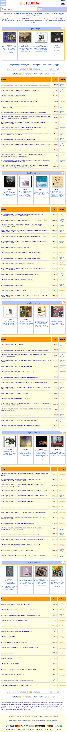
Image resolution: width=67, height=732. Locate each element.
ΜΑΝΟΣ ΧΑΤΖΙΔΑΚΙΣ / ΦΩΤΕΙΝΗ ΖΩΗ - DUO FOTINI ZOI (17, 523)
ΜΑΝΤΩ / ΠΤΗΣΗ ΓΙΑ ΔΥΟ (8, 658)
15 (44, 74)
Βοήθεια (46, 716)
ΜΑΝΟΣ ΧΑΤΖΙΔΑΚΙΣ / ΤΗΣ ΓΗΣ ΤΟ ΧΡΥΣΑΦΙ (14, 415)
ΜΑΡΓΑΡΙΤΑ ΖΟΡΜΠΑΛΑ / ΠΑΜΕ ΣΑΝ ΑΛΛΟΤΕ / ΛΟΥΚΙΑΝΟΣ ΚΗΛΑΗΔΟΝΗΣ (25, 49)
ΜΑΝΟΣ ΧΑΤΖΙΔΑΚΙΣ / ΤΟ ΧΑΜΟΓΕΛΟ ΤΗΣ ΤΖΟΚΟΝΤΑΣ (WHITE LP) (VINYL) (24, 495)
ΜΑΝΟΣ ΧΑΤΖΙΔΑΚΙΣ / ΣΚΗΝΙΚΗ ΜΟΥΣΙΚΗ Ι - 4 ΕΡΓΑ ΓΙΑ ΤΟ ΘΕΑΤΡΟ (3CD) (23, 360)
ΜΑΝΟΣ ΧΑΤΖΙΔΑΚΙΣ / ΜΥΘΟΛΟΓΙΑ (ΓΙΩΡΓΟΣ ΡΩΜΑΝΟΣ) (18, 139)
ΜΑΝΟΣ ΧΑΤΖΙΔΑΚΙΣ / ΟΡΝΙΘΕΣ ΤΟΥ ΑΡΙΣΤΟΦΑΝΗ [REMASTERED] (21, 258)
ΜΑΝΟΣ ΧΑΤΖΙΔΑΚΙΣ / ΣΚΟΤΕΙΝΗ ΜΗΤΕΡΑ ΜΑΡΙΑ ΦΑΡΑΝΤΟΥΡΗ (20, 377)
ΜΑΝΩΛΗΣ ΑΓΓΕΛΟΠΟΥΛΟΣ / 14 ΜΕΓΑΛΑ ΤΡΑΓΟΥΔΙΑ (17, 680)
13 (39, 74)
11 (34, 74)
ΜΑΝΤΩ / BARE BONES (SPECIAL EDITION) (14, 555)
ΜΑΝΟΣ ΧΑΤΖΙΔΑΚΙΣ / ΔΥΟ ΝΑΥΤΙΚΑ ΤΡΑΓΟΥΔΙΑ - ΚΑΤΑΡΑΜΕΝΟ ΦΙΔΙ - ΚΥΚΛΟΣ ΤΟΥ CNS (25, 194)
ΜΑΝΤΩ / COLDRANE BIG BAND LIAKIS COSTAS (15, 604)
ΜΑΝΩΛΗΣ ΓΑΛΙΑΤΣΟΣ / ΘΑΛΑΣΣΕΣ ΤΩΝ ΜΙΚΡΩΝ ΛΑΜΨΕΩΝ (41, 193)
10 (32, 74)
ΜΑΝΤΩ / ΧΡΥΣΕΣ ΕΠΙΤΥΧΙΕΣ (10, 669)
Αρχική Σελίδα (12, 720)
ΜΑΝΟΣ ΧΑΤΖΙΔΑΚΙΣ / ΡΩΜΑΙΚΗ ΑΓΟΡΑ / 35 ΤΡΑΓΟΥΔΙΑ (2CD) (19, 350)
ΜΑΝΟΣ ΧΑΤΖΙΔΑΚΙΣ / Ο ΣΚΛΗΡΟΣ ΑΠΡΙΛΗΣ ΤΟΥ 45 (16, 220)
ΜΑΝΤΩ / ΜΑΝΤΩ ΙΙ (7, 642)
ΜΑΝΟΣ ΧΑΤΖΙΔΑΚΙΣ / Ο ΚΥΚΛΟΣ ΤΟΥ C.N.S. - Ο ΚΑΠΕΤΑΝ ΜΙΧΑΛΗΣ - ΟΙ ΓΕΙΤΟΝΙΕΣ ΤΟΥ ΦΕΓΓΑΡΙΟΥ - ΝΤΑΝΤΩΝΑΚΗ (23, 155)
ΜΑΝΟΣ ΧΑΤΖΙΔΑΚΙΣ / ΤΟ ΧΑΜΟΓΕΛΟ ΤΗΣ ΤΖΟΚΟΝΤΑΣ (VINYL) (20, 490)
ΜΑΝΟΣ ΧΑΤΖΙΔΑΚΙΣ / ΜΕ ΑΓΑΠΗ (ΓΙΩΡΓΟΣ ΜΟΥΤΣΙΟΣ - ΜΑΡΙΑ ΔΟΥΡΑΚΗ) (23, 112)
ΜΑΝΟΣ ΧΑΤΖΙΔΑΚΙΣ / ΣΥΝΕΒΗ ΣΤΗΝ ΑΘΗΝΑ (14, 393)
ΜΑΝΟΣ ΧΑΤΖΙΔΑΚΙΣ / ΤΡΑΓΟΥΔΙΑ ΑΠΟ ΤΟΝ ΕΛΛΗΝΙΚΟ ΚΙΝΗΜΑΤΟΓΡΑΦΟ (23, 512)
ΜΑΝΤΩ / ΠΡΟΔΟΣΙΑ (7, 653)
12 (37, 74)
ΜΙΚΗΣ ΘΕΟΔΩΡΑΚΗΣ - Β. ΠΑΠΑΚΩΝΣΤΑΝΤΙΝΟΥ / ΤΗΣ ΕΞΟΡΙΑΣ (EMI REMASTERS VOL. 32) (41, 49)
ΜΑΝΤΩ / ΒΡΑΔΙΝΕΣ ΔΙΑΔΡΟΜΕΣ (10, 615)
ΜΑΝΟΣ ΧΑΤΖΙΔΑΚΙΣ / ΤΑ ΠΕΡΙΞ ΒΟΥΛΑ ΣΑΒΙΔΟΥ (16, 398)
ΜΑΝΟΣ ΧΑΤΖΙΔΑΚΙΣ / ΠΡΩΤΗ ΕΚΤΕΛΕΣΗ (13, 290)
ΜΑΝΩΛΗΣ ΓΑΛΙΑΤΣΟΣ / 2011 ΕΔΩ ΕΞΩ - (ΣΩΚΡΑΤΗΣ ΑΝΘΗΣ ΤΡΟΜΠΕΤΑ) (25, 453)
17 (50, 74)
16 (47, 74)
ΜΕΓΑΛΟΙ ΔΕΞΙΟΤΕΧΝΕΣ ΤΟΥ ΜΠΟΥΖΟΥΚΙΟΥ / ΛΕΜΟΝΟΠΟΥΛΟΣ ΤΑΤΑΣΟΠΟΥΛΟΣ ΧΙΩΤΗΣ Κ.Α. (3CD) (9, 49)
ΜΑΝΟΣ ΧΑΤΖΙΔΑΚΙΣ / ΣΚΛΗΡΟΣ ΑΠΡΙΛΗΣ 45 (14, 371)
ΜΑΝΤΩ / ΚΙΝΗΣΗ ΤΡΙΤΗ (8, 636)
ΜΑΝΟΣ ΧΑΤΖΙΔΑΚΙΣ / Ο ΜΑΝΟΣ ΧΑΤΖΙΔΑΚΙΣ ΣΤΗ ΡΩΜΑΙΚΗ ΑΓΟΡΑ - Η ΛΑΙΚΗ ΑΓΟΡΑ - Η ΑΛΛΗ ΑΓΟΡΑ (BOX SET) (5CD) (24, 166)
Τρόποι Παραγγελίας (21, 716)
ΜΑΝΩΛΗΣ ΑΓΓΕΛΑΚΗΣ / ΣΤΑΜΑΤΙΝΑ (12, 674)
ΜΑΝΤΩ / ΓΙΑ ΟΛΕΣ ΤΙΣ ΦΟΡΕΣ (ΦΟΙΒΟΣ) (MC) (14, 620)
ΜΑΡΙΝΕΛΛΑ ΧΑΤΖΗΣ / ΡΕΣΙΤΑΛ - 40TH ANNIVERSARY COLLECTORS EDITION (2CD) (41, 453)
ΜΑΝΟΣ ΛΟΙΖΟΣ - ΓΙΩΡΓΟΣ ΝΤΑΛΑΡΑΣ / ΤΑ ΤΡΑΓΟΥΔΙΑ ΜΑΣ (9, 323)
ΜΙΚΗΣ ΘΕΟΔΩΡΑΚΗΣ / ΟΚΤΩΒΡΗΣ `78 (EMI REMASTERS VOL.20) (9, 453)
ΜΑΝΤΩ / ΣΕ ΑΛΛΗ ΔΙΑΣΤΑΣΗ (10, 664)
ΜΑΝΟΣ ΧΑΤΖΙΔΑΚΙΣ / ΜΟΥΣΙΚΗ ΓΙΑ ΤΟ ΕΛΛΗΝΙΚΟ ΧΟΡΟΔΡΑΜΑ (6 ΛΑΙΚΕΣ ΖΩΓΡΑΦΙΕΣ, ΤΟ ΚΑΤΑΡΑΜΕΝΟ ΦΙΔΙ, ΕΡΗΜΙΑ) (23, 128)
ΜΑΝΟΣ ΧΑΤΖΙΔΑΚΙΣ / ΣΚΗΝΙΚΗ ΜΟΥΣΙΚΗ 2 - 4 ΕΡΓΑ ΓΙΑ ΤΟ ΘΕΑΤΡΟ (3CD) (23, 354)
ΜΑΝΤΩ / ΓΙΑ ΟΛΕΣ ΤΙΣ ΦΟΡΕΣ (10, 626)
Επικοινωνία (11, 716)
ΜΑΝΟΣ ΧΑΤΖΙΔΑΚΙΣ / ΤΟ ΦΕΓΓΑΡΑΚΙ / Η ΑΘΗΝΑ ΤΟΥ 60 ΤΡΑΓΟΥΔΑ (21, 426)
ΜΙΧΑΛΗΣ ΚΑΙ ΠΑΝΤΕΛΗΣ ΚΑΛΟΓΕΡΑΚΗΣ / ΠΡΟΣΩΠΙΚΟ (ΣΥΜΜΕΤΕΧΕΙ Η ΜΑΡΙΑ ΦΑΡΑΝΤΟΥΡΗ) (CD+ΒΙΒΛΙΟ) (9, 585)
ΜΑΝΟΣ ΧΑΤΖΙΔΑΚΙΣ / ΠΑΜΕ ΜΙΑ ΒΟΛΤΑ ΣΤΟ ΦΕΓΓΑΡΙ (17, 263)
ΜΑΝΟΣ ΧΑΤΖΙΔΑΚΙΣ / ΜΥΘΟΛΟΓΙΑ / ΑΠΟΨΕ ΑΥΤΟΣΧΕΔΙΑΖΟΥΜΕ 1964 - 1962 (24, 150)
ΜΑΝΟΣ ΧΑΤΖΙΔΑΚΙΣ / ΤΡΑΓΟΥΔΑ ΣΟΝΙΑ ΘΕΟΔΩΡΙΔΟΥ (17, 507)
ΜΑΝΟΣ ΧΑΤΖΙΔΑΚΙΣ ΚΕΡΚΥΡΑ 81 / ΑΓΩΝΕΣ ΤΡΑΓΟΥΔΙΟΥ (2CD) (20, 534)
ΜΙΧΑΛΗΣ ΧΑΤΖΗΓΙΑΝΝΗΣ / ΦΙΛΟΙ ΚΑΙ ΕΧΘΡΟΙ (57, 49)
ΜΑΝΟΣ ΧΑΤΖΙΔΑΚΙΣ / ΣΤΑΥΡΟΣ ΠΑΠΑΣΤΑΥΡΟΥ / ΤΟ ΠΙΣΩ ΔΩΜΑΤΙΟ (21, 382)
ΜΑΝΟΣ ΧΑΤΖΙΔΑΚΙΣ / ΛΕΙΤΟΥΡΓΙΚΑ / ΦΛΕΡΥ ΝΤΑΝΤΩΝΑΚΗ (19, 101)
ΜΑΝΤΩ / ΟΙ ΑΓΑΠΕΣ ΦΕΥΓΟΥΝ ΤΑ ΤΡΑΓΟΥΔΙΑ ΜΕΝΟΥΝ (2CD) (19, 647)
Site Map (40, 716)
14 (42, 74)
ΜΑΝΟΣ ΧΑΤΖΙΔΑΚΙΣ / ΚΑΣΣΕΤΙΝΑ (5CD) (13, 96)
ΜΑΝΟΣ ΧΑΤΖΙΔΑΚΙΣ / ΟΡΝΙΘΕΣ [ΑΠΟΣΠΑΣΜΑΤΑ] (16, 247)
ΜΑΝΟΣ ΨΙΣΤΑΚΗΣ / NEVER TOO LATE (12, 550)
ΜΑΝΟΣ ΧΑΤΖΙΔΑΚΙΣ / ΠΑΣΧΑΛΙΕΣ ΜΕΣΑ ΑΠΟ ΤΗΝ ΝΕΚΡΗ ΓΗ (19, 274)
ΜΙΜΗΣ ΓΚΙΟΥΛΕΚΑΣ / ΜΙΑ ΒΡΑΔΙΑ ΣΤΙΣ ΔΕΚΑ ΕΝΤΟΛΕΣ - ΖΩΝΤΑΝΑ (57, 323)
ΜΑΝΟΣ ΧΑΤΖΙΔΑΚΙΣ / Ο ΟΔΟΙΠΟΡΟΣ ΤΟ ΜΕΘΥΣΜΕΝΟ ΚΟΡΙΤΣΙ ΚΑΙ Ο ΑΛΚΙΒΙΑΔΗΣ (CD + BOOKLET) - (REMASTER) (22, 214)
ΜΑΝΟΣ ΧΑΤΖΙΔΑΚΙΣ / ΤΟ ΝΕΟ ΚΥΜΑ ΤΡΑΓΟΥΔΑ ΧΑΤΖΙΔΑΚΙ (19, 420)
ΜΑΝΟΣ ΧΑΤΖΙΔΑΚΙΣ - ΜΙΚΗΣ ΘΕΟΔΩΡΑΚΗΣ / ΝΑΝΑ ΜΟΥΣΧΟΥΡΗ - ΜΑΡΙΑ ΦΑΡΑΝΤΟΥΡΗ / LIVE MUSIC (57, 583)
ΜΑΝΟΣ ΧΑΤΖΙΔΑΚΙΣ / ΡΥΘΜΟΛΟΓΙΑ (12, 344)
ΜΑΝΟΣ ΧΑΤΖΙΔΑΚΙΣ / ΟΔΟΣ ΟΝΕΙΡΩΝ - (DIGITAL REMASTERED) (20, 225)
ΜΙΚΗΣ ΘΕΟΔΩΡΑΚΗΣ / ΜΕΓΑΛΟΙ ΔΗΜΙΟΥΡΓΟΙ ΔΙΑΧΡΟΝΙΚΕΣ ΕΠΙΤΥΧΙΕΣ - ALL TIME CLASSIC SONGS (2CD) (41, 323)
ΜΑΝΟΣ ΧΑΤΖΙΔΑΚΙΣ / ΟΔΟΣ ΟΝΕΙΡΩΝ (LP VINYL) (16, 236)
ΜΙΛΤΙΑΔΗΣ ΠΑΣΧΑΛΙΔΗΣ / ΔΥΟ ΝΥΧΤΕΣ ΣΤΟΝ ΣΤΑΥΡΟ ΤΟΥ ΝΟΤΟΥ (10, 193)
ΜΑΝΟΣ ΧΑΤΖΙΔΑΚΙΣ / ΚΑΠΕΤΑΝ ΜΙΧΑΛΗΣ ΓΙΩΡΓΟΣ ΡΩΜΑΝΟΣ (20, 90)
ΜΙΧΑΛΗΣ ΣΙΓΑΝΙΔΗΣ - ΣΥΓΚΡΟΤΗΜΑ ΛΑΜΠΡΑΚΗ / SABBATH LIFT (25, 583)
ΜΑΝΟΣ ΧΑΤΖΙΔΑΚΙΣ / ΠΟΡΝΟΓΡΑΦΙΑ (12, 285)
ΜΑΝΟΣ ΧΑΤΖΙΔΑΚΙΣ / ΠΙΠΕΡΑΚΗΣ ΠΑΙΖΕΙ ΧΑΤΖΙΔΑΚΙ (17, 279)
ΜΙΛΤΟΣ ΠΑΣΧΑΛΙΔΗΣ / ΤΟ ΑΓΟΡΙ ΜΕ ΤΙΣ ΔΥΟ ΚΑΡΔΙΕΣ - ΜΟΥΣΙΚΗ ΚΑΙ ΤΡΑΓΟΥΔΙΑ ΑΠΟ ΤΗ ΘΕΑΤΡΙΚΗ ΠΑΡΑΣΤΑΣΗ (57, 194)
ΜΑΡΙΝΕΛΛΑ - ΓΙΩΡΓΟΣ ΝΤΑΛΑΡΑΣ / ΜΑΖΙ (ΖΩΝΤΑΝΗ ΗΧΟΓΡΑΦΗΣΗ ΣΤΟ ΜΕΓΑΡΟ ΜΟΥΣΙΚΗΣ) (57, 453)
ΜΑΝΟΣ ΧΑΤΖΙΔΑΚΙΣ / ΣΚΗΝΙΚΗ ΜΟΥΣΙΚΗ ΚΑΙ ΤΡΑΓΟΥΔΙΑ (18, 366)
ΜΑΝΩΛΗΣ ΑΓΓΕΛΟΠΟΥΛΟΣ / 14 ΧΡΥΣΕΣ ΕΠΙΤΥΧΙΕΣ (16, 685)
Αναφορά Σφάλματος (22, 720)
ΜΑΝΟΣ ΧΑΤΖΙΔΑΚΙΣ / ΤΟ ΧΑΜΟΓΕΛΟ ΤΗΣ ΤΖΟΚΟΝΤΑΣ (17, 501)
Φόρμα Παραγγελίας (32, 716)
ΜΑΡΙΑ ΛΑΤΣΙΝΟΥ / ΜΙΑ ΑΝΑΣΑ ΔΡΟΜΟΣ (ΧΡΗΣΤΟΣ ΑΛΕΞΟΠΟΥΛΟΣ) (41, 583)
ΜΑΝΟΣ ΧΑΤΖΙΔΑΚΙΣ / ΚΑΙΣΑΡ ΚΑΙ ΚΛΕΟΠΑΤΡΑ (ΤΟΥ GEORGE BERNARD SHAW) (25, 85)
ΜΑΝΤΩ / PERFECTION (7, 609)
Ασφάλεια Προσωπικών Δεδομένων (36, 720)
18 (52, 74)
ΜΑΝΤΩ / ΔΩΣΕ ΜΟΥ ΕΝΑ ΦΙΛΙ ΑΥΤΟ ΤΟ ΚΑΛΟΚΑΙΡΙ (16, 631)
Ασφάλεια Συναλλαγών (52, 720)
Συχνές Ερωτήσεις (53, 716)
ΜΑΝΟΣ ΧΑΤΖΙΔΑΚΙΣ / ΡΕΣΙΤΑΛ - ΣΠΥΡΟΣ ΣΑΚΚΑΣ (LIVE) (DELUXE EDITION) (24, 295)
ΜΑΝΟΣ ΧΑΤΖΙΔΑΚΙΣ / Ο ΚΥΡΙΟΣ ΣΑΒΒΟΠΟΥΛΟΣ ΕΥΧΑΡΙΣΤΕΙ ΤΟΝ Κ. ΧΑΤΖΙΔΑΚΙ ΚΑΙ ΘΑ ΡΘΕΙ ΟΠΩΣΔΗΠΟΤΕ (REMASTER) (25, 160)
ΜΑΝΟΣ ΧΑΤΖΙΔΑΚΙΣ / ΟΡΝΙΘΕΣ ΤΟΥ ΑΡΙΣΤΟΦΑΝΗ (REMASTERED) (21, 252)
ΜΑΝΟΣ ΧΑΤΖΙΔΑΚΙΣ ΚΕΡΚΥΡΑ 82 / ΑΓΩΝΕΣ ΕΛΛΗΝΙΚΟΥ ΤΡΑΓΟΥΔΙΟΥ (22, 539)
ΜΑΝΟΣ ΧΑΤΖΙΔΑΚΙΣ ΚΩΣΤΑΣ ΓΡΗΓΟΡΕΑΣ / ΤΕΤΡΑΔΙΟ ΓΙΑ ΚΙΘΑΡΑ (21, 545)
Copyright (7, 729)
